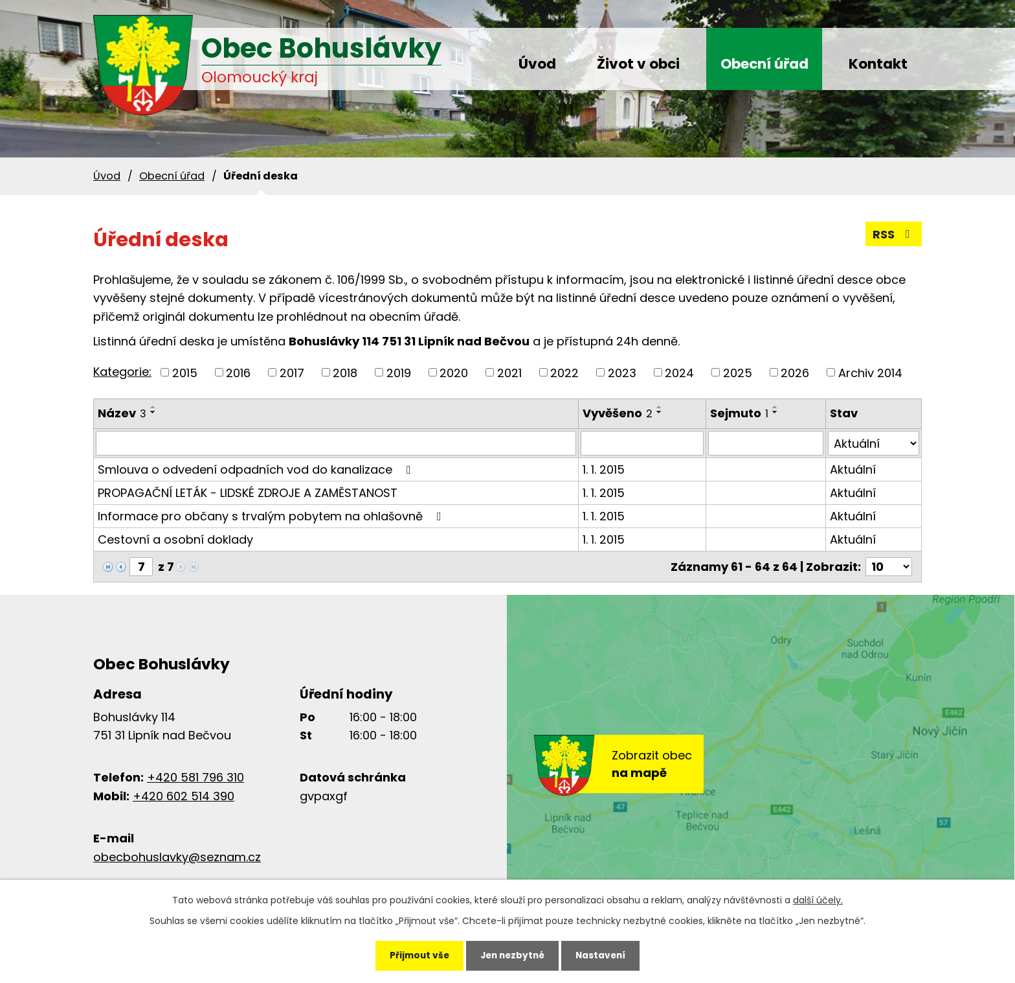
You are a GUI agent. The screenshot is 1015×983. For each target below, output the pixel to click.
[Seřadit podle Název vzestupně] (153, 407)
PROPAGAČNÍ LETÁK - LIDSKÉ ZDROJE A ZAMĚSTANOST (247, 493)
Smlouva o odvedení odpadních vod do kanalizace (257, 469)
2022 (564, 372)
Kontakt (878, 64)
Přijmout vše (414, 954)
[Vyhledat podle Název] (336, 443)
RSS (894, 234)
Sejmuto (739, 413)
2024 (679, 372)
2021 (509, 372)
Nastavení (606, 954)
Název (122, 413)
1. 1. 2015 (604, 469)
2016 (238, 372)
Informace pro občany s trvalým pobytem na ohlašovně (272, 516)
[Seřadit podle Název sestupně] (153, 412)
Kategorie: (122, 372)
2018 (345, 372)
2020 (454, 372)
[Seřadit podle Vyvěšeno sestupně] (659, 412)
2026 (795, 372)
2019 (398, 372)
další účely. (818, 898)
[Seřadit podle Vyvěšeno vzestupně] (659, 407)
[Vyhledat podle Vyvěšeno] (642, 443)
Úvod (537, 64)
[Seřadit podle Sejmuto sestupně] (775, 412)
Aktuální (853, 469)
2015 (184, 372)
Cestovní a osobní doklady (175, 539)
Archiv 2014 (870, 372)
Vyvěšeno (617, 413)
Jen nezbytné (512, 954)
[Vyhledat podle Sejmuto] (765, 443)
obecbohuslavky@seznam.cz (177, 857)
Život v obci (638, 64)
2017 (292, 372)
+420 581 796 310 (195, 777)
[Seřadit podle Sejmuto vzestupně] (775, 407)
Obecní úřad (764, 64)
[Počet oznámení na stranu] (888, 566)
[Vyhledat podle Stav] (873, 443)
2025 (737, 372)
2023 (622, 372)
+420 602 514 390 (183, 796)
